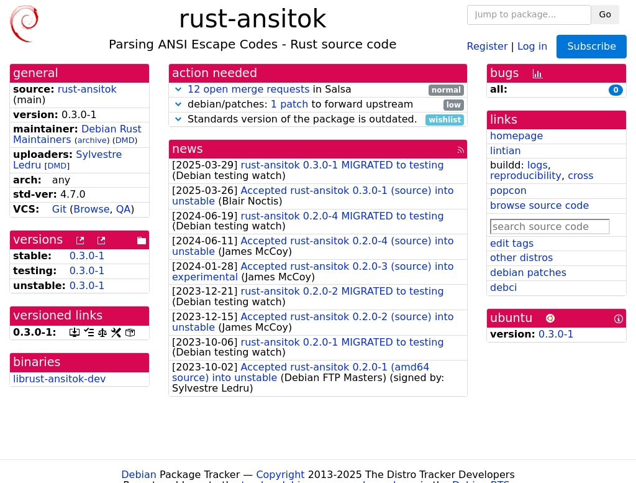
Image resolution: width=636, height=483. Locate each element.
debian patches (528, 272)
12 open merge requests (248, 89)
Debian (139, 475)
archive (92, 140)
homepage (516, 136)
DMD (125, 140)
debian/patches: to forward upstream (318, 104)
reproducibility (525, 176)
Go (605, 14)
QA (123, 209)
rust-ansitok (87, 89)
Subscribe (591, 46)
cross (580, 176)
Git (59, 209)
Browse (91, 209)
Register (487, 46)
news (187, 149)
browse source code (539, 205)
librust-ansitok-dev (59, 379)
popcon (508, 190)
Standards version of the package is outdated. (318, 119)
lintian (505, 151)
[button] (178, 89)
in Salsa (318, 90)
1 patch (289, 104)
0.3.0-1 (87, 256)
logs (537, 165)
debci (503, 287)
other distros (521, 258)
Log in (532, 46)
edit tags (512, 243)
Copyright (280, 475)
